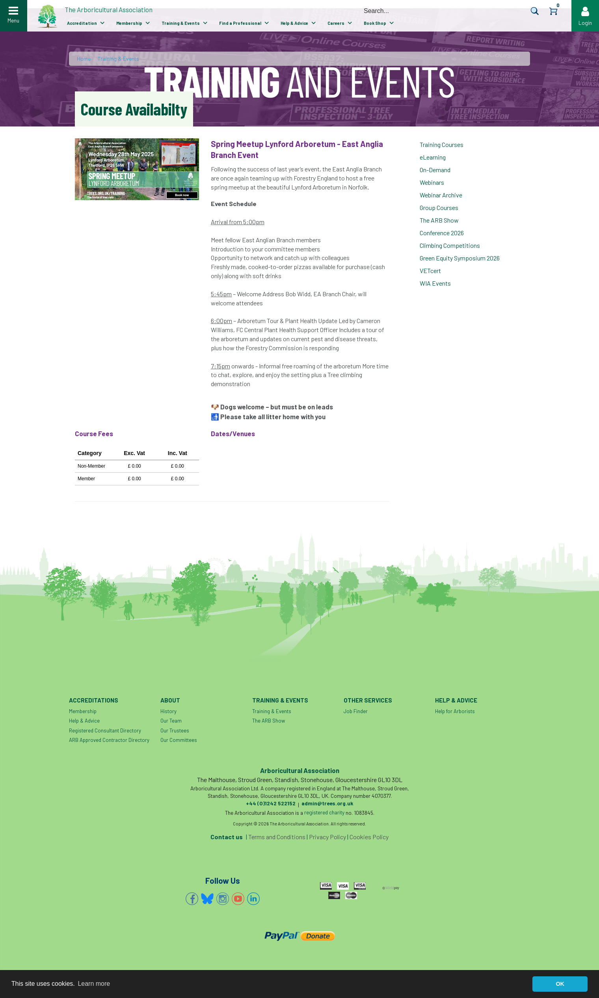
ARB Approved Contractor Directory (109, 740)
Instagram (222, 898)
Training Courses (441, 144)
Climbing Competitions (450, 245)
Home (84, 58)
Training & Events (181, 23)
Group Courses (439, 207)
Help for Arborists (455, 711)
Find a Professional (240, 23)
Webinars (432, 182)
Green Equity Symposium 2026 (460, 258)
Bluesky (207, 898)
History (168, 711)
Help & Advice (294, 23)
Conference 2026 (442, 232)
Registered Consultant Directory (105, 730)
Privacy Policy (327, 836)
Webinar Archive (441, 195)
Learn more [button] (94, 983)
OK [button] (560, 984)
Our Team (171, 720)
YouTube (238, 898)
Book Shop (375, 23)
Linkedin (253, 898)
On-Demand (435, 169)
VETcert (430, 270)
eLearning (433, 157)
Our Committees (178, 740)
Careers (335, 23)
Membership (129, 23)
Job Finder (356, 711)
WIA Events (435, 283)
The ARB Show (439, 220)
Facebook (192, 898)
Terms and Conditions (276, 836)
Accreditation (82, 23)
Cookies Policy (369, 836)
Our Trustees (174, 730)
